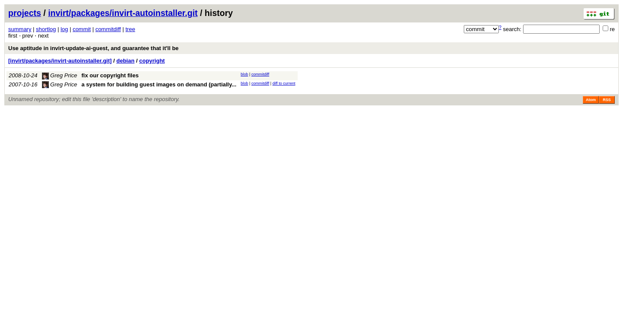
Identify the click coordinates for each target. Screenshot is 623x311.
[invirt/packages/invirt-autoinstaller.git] (60, 60)
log (64, 29)
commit (82, 29)
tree (130, 29)
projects (24, 13)
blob (244, 74)
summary (19, 29)
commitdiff (108, 29)
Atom (591, 100)
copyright (152, 60)
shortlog (46, 29)
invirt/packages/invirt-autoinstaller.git (123, 13)
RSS (607, 100)
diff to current (284, 83)
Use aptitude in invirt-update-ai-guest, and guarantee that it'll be (93, 48)
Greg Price (59, 75)
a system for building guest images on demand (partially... (158, 84)
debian (125, 60)
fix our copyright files (109, 75)
